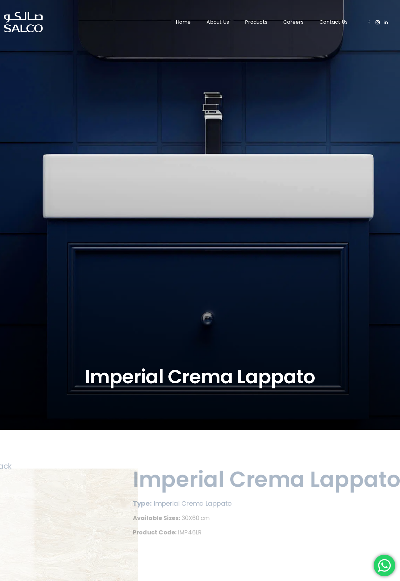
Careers (293, 22)
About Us (218, 22)
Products (256, 22)
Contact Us (333, 22)
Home (183, 22)
